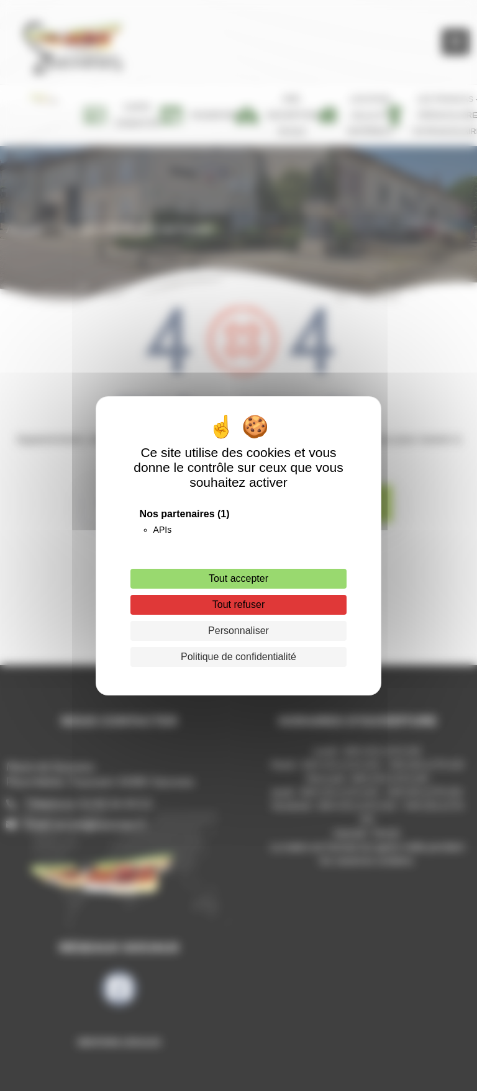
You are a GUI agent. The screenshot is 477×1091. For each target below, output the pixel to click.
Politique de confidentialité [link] (238, 656)
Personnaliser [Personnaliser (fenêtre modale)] (238, 630)
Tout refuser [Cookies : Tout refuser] (238, 604)
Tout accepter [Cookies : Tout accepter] (238, 578)
